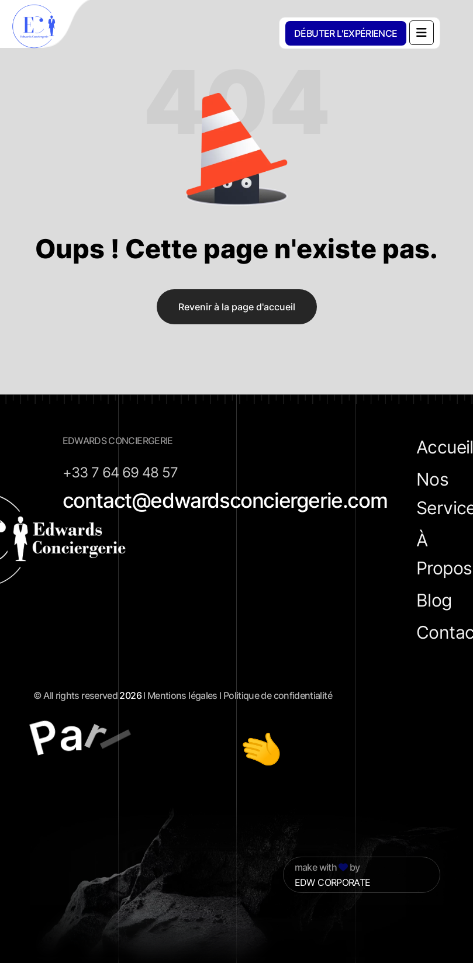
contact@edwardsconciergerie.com (225, 500)
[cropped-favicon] (47, 26)
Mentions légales (182, 695)
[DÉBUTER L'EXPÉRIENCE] (345, 33)
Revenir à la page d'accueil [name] (236, 307)
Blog (433, 600)
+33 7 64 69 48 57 (120, 472)
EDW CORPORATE (333, 882)
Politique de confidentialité (277, 695)
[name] (421, 32)
